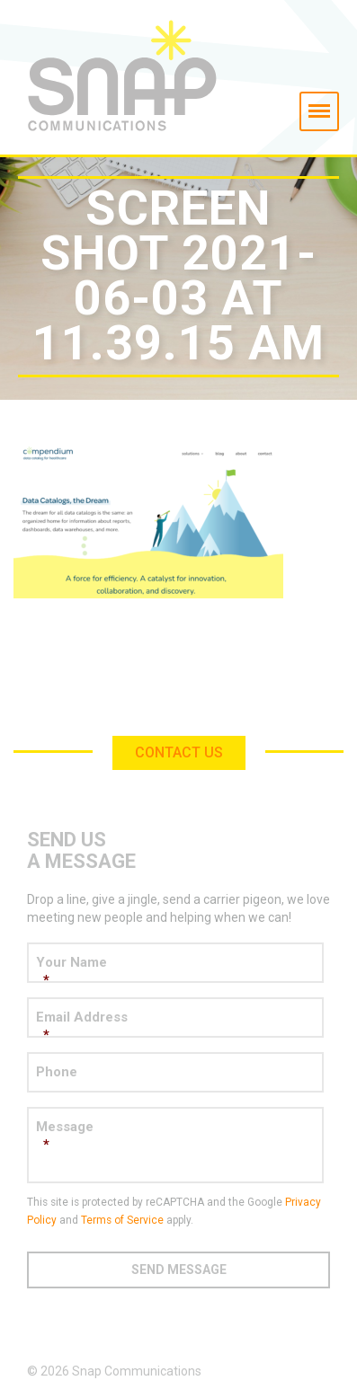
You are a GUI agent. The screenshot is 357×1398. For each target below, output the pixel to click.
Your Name (175, 971)
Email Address (175, 1026)
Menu (317, 103)
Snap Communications (178, 77)
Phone (56, 1072)
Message (175, 1136)
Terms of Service (122, 1220)
